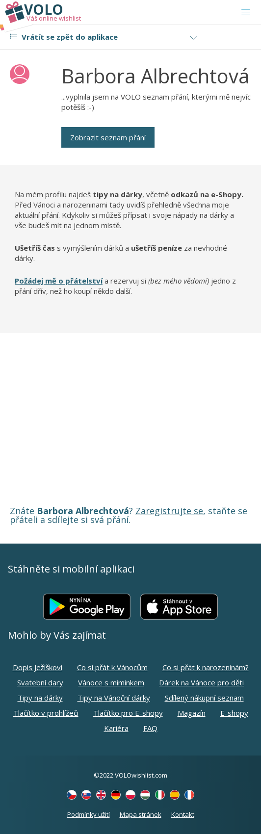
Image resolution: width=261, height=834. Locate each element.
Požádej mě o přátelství (59, 281)
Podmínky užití (88, 814)
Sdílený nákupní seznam (204, 698)
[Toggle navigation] (245, 12)
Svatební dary (40, 682)
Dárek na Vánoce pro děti (201, 682)
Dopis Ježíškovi (37, 667)
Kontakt (182, 814)
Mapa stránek (140, 814)
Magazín (192, 713)
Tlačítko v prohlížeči (45, 713)
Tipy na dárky (40, 698)
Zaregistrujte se (169, 511)
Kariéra (116, 728)
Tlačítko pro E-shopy (128, 713)
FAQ (150, 728)
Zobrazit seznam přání (108, 137)
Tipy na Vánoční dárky (114, 698)
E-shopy (234, 713)
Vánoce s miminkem (111, 682)
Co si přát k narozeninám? (205, 667)
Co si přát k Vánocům (112, 667)
